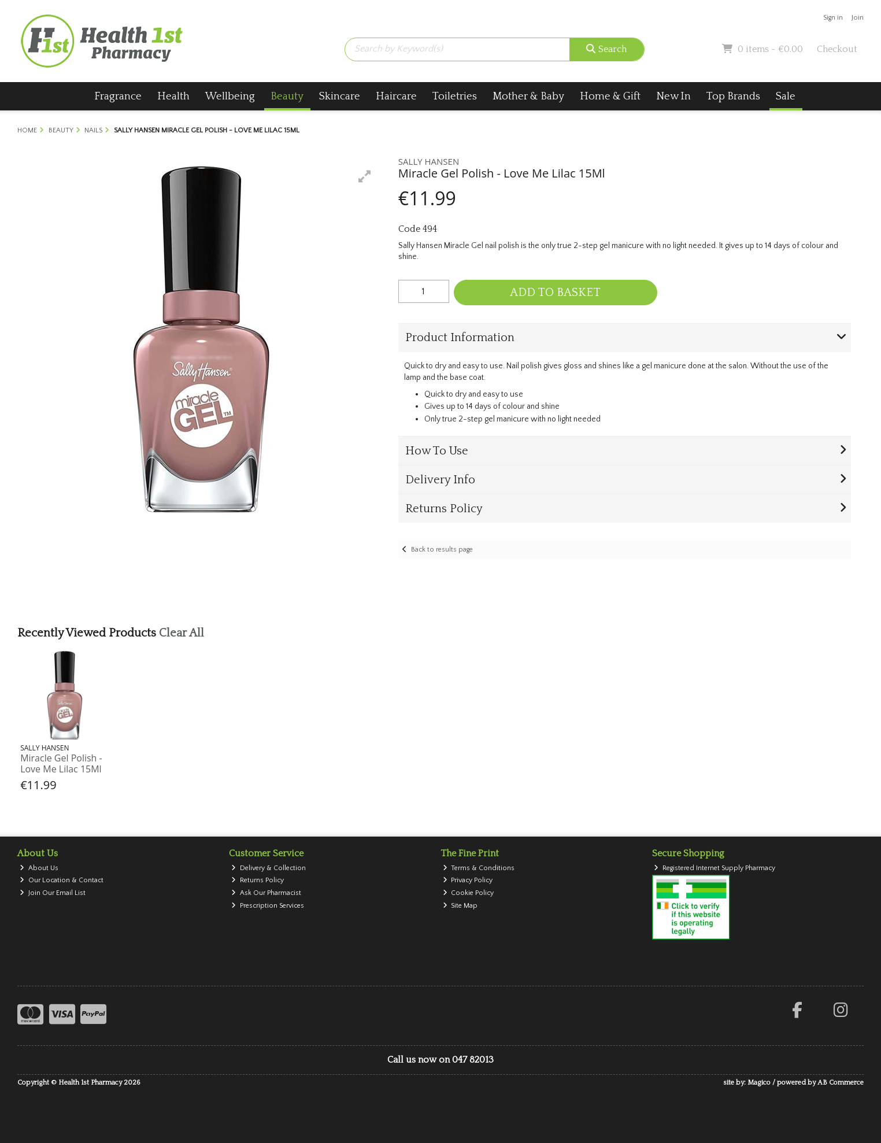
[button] (365, 176)
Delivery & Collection (268, 868)
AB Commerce (840, 1082)
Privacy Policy (468, 880)
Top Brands (733, 96)
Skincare (339, 96)
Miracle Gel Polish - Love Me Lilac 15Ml (61, 763)
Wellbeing (230, 96)
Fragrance (118, 96)
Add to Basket (555, 292)
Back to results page (442, 549)
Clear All (181, 633)
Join (858, 17)
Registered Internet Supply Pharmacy (714, 868)
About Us (39, 868)
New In (673, 96)
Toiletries (454, 96)
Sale (785, 96)
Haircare (396, 96)
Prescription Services (267, 905)
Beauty (287, 96)
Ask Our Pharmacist (266, 893)
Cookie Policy (468, 893)
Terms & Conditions (479, 868)
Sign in (833, 17)
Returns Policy (257, 880)
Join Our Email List (53, 893)
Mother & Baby (528, 96)
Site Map (460, 905)
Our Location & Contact (61, 880)
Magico (759, 1082)
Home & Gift (610, 96)
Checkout (837, 49)
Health (173, 96)
